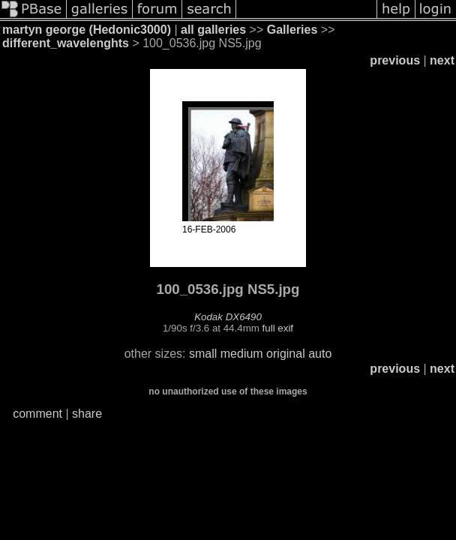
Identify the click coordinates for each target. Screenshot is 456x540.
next (442, 60)
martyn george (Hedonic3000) (86, 29)
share (87, 413)
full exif (277, 328)
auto (320, 353)
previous (395, 60)
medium (241, 353)
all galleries (213, 29)
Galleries (292, 29)
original (285, 353)
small (203, 353)
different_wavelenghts (65, 43)
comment (37, 413)
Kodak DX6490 (228, 316)
